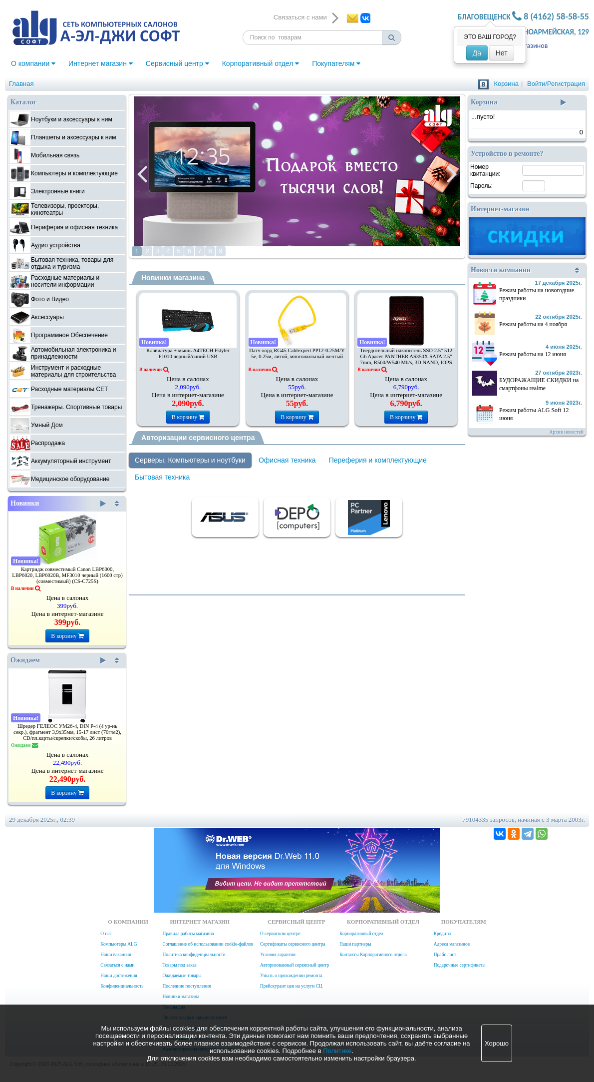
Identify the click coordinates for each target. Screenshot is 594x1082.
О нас (105, 933)
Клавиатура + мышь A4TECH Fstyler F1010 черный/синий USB (187, 353)
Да (477, 53)
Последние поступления (186, 986)
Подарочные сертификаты (460, 965)
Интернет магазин (100, 63)
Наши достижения (118, 975)
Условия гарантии (278, 954)
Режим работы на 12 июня (532, 354)
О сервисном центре (280, 933)
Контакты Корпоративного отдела (373, 954)
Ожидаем (58, 660)
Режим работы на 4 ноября (533, 324)
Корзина (506, 83)
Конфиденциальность (121, 986)
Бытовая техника (162, 477)
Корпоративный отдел (260, 63)
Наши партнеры (355, 944)
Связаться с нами (117, 965)
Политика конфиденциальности (193, 954)
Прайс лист (445, 954)
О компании (33, 63)
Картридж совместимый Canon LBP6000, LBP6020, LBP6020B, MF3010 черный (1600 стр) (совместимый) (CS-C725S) (67, 575)
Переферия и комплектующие (378, 460)
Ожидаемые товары (181, 975)
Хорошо (497, 1043)
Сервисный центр (177, 63)
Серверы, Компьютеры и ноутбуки (190, 460)
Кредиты (442, 933)
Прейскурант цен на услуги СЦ (291, 986)
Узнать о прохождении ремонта (291, 975)
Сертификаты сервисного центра (292, 944)
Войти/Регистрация (556, 83)
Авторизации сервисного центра (198, 438)
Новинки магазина (173, 278)
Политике (337, 1051)
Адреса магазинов (452, 944)
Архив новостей (566, 432)
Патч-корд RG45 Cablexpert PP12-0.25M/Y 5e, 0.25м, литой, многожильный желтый (296, 353)
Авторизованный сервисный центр (294, 965)
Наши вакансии (115, 954)
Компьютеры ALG (118, 944)
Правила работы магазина (188, 933)
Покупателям (336, 63)
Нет (502, 53)
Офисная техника (287, 460)
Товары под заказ (179, 965)
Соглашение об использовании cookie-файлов (207, 944)
